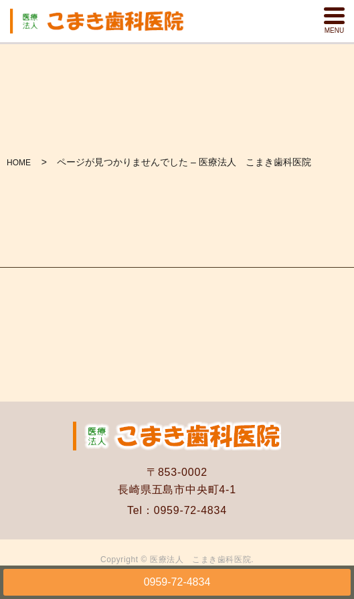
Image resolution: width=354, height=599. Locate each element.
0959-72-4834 (177, 582)
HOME (19, 162)
